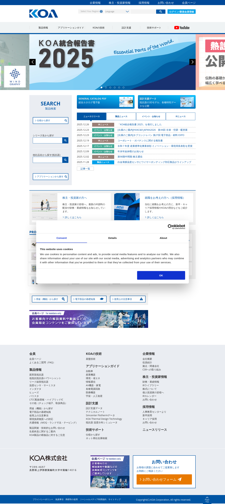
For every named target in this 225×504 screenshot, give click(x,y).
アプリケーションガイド (71, 27)
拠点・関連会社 (151, 366)
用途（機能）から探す (41, 408)
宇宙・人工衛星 (94, 396)
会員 (32, 354)
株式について (150, 389)
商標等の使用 (71, 499)
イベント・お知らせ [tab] (151, 117)
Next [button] (192, 62)
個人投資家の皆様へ (153, 392)
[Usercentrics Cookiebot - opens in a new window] (170, 226)
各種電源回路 (93, 389)
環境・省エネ (93, 378)
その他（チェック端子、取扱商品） (48, 403)
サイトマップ (114, 499)
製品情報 (43, 27)
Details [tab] (112, 237)
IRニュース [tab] (181, 117)
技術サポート (154, 27)
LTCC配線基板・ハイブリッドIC (46, 399)
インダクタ (35, 389)
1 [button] (102, 88)
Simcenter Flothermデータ (100, 415)
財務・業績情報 (151, 381)
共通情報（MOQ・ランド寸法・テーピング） (53, 422)
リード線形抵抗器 (38, 381)
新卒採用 (147, 415)
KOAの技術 (99, 27)
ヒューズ (34, 392)
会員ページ (189, 3)
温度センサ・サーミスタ (42, 385)
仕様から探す (93, 435)
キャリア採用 (150, 419)
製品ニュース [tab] (121, 117)
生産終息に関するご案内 (42, 431)
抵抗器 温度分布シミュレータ (101, 422)
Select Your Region (88, 11)
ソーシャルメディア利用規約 (93, 499)
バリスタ (34, 396)
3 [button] (111, 88)
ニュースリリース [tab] (91, 117)
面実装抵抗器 (36, 374)
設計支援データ (94, 408)
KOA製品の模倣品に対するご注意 (47, 435)
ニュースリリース (155, 430)
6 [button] (124, 88)
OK (161, 275)
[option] (112, 62)
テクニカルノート (95, 412)
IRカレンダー (150, 396)
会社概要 (147, 358)
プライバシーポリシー (43, 499)
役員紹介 (147, 362)
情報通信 (90, 381)
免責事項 (59, 499)
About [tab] (163, 237)
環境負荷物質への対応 (41, 419)
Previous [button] (32, 62)
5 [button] (120, 88)
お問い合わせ (166, 3)
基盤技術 (90, 358)
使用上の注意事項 (38, 415)
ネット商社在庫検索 (96, 438)
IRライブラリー (151, 385)
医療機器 (90, 392)
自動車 (89, 371)
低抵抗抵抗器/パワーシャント (45, 378)
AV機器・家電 (93, 385)
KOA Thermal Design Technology (104, 419)
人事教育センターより (154, 412)
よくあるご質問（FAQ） (42, 362)
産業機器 (90, 374)
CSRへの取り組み (152, 369)
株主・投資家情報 (119, 3)
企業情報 (95, 3)
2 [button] (106, 88)
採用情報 (144, 3)
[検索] (143, 11)
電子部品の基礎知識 (40, 412)
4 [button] (115, 88)
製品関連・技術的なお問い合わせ (47, 428)
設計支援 (126, 27)
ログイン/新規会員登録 (181, 11)
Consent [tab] (62, 237)
